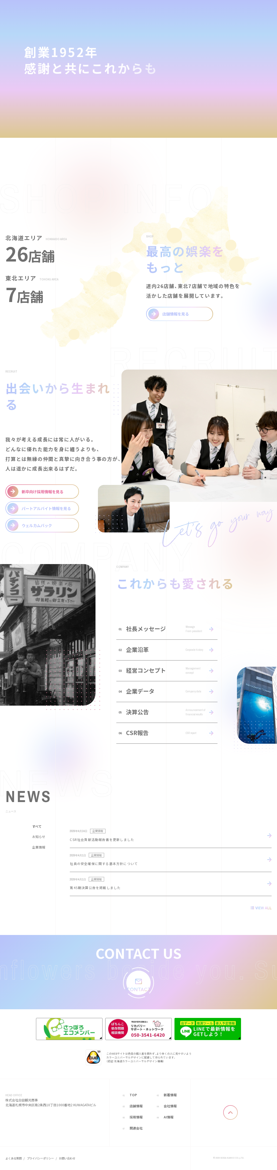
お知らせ (38, 837)
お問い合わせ (67, 1158)
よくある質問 (13, 1158)
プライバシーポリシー (40, 1158)
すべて (37, 827)
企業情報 (38, 848)
